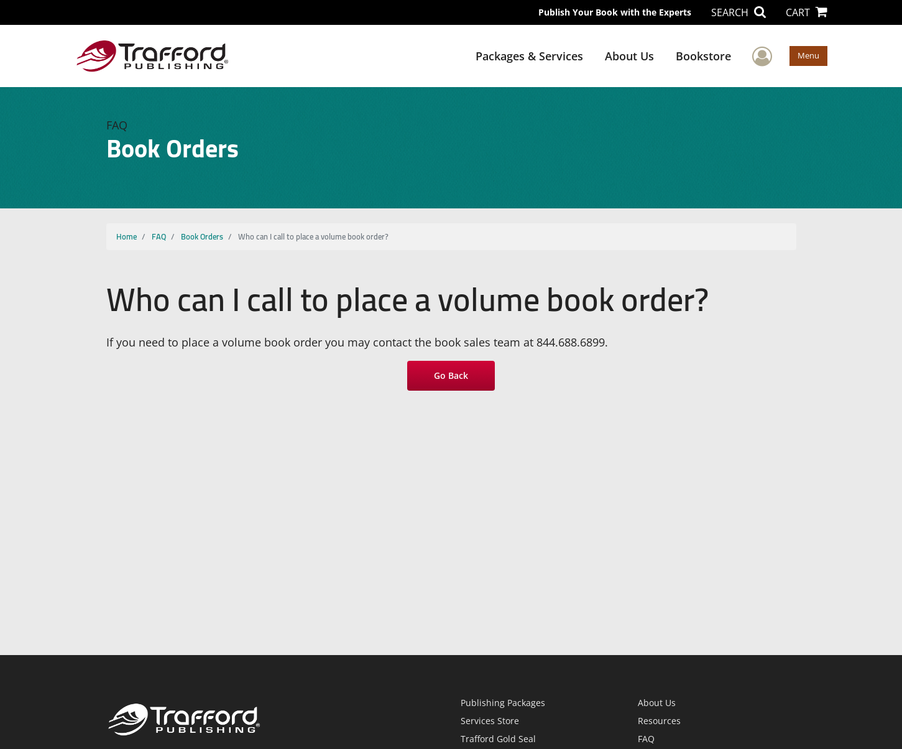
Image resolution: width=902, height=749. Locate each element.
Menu (808, 55)
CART (806, 12)
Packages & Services (529, 56)
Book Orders (202, 236)
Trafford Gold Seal (498, 739)
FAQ (159, 236)
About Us (629, 56)
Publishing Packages (503, 703)
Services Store (490, 721)
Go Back (451, 375)
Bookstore (703, 56)
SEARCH (738, 12)
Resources (659, 721)
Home (126, 236)
